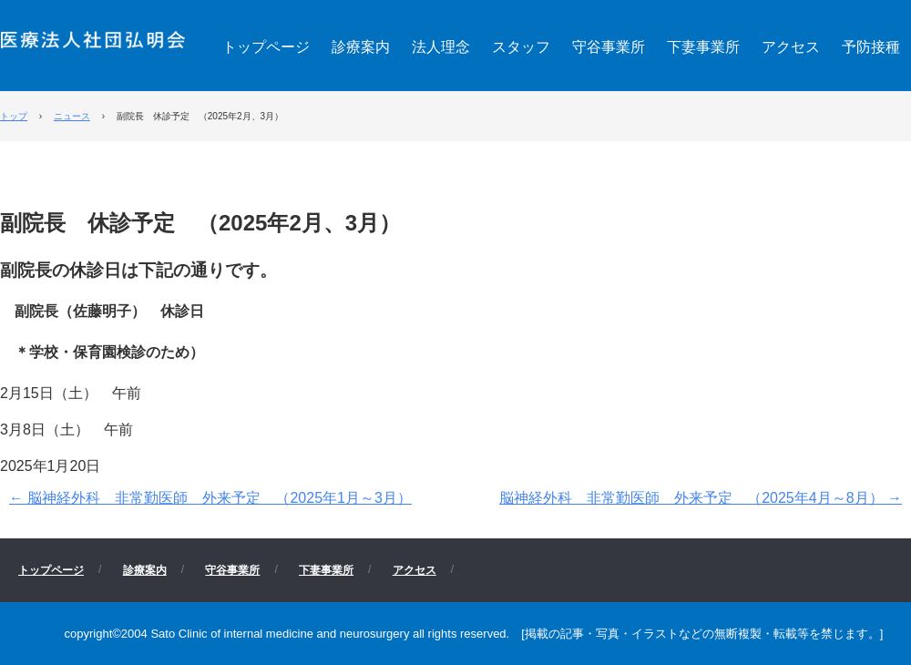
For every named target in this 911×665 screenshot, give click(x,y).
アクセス (791, 47)
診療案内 (361, 47)
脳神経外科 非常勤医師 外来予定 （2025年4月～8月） (700, 498)
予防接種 (871, 47)
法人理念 (441, 47)
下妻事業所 (703, 47)
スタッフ (521, 47)
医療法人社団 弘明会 (93, 37)
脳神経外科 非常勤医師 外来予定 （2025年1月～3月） (210, 498)
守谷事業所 (608, 47)
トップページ (266, 47)
